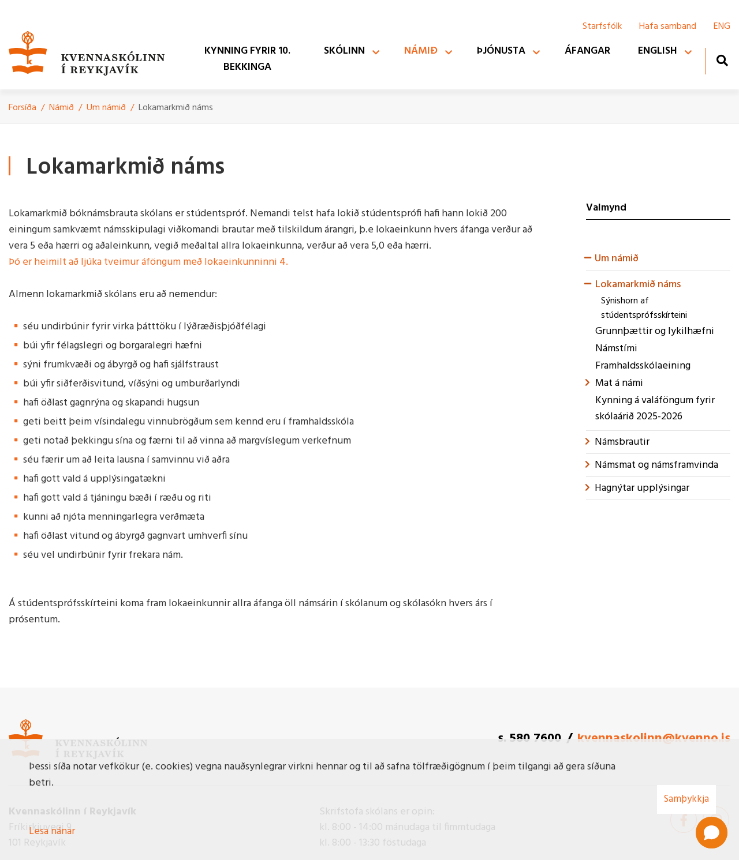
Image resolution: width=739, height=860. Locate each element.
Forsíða (22, 107)
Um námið (107, 107)
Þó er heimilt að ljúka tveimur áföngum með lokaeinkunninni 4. (148, 262)
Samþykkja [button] (686, 799)
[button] (711, 832)
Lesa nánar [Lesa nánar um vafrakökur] (52, 831)
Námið (61, 107)
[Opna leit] (722, 60)
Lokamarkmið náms (176, 107)
